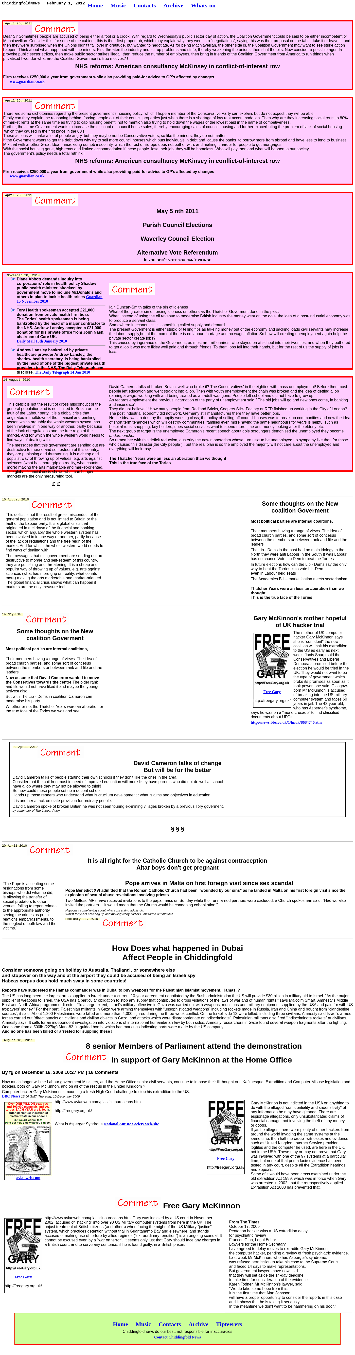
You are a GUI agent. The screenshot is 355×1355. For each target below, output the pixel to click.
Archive (199, 1324)
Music (143, 1324)
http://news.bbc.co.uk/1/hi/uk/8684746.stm (286, 722)
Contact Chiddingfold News (177, 1337)
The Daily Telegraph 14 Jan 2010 (62, 372)
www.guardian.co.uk (27, 81)
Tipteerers (229, 1324)
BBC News (11, 1096)
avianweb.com (28, 1178)
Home (120, 1324)
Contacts (170, 1324)
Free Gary (272, 692)
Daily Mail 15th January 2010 (42, 341)
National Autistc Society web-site (131, 1124)
